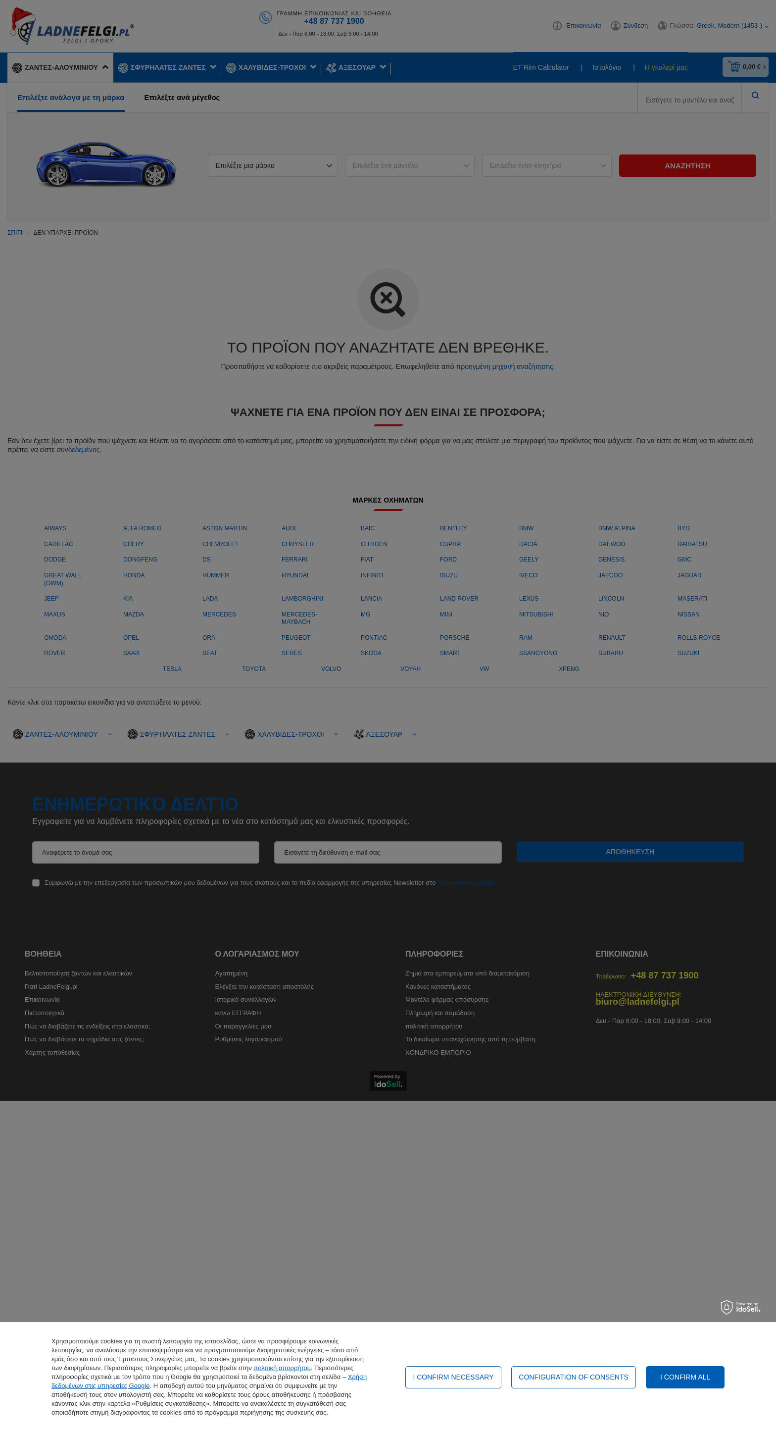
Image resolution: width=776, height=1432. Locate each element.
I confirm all (685, 1377)
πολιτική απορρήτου (281, 1368)
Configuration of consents (573, 1377)
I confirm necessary (453, 1377)
